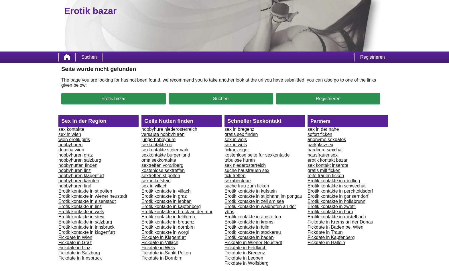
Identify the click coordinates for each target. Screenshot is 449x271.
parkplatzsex (320, 144)
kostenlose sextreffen (163, 170)
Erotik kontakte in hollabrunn (336, 201)
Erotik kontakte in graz (164, 196)
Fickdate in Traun (325, 232)
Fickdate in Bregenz (244, 252)
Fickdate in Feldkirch (245, 247)
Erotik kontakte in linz (80, 206)
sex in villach (154, 185)
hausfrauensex (323, 155)
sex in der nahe (323, 129)
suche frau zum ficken (246, 185)
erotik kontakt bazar (328, 160)
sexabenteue (237, 180)
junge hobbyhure (158, 139)
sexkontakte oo (156, 144)
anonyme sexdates (327, 139)
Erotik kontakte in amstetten (252, 216)
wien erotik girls (74, 139)
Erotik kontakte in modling (334, 180)
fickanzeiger (236, 149)
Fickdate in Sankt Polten (166, 252)
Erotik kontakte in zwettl (332, 206)
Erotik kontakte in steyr (81, 216)
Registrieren (372, 57)
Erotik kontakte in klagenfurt (86, 232)
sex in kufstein (155, 180)
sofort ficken (320, 134)
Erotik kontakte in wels (81, 211)
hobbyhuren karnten (78, 180)
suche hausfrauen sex (246, 170)
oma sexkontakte (158, 160)
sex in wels (235, 139)
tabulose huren (239, 160)
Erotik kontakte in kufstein (250, 191)
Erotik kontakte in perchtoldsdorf (340, 191)
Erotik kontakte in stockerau (252, 232)
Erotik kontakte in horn (330, 211)
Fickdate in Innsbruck (80, 258)
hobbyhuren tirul (74, 185)
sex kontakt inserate (328, 165)
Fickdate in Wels (158, 247)
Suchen (89, 57)
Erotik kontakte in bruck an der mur (176, 211)
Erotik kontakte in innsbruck (86, 227)
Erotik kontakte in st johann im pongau (263, 196)
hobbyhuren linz (74, 170)
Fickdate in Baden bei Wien (335, 227)
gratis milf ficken (324, 170)
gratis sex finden (241, 134)
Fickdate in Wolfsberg (246, 263)
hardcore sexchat (325, 149)
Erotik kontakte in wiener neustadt (92, 196)
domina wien (71, 149)
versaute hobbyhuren (162, 134)
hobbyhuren (70, 144)
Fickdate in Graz (75, 242)
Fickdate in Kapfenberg (331, 237)
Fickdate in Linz (74, 247)
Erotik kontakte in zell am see (254, 201)
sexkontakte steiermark (165, 149)
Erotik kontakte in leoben (166, 201)
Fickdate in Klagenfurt (163, 237)
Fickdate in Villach (159, 242)
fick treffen (235, 175)
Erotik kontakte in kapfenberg (171, 206)
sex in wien (69, 134)
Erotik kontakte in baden (249, 237)
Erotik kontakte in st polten (85, 191)
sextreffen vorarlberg (162, 165)
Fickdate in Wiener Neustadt (253, 242)
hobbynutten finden (77, 165)
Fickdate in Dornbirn (161, 258)
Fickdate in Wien (75, 237)
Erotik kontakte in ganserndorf (338, 196)
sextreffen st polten (160, 175)
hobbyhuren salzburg (79, 160)
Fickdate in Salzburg (79, 252)
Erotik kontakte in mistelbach (337, 216)
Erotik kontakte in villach (166, 191)
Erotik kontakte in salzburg (85, 221)
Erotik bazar (113, 98)
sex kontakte (71, 129)
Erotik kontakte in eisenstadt (87, 201)
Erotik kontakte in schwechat (337, 185)
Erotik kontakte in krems (248, 221)
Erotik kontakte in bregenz (167, 221)
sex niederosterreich (245, 165)
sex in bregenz (239, 129)
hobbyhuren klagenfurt (81, 175)
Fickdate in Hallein (326, 242)
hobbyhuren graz (75, 155)
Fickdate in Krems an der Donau (340, 221)
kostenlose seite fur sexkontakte (257, 155)
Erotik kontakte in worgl (165, 232)
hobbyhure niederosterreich (169, 129)
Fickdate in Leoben (243, 258)
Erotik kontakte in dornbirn (168, 227)
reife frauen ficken (326, 175)
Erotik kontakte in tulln (246, 227)
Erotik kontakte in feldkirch (168, 216)
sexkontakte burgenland (165, 155)
